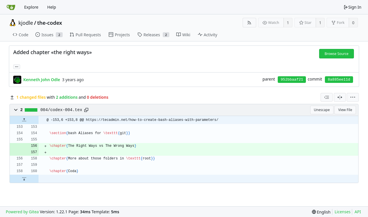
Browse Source (336, 53)
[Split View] (340, 97)
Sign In (352, 7)
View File (345, 109)
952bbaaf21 (292, 79)
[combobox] (327, 97)
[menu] (353, 97)
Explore (31, 7)
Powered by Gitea (22, 211)
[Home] (11, 7)
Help (51, 7)
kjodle (25, 23)
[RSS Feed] (249, 22)
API (357, 211)
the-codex (49, 23)
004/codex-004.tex (61, 110)
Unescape (322, 109)
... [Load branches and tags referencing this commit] (16, 66)
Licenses (343, 211)
